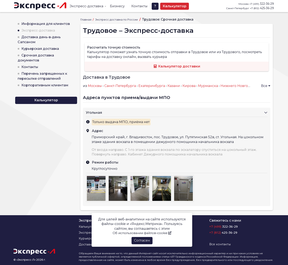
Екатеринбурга (151, 86)
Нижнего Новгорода (238, 86)
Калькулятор (174, 6)
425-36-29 (262, 8)
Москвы (95, 86)
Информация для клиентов (45, 24)
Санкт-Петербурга (120, 86)
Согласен (142, 240)
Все (265, 86)
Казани (173, 86)
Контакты (139, 6)
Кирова (189, 86)
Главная (86, 19)
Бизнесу (117, 6)
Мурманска (208, 86)
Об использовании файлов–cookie (142, 233)
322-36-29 (261, 4)
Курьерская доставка (40, 49)
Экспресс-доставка (86, 6)
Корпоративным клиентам (44, 85)
